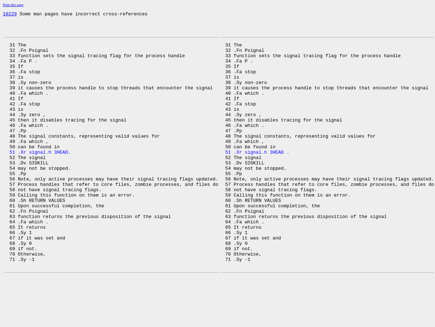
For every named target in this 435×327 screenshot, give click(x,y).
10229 (10, 14)
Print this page (13, 5)
